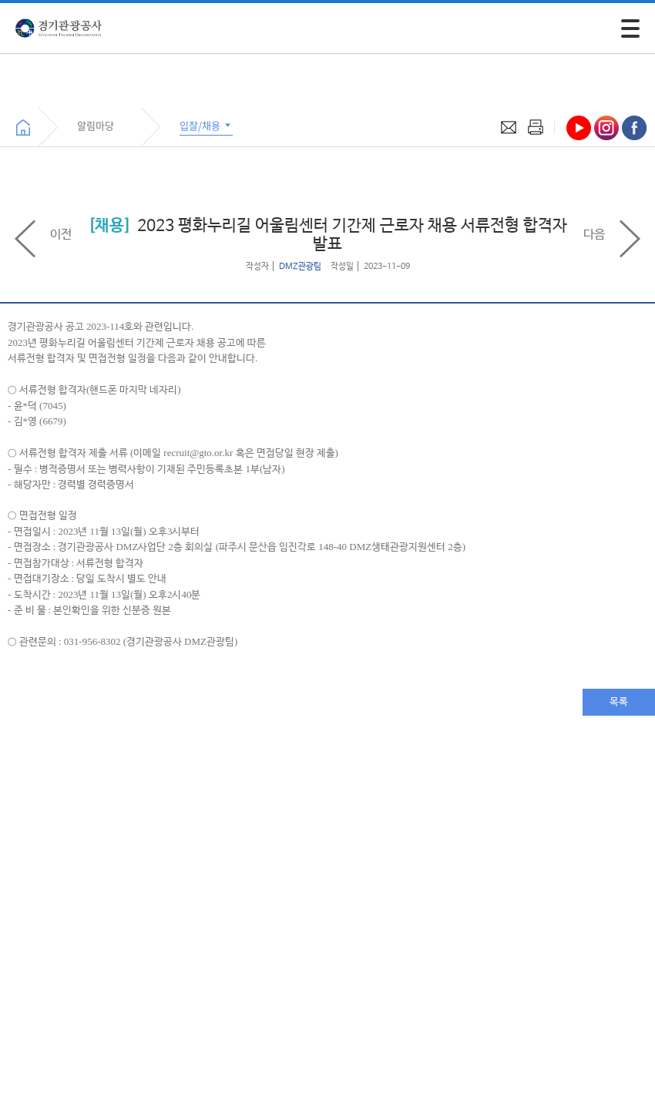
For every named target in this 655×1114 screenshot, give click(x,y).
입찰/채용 (206, 125)
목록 (619, 702)
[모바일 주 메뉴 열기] (630, 28)
